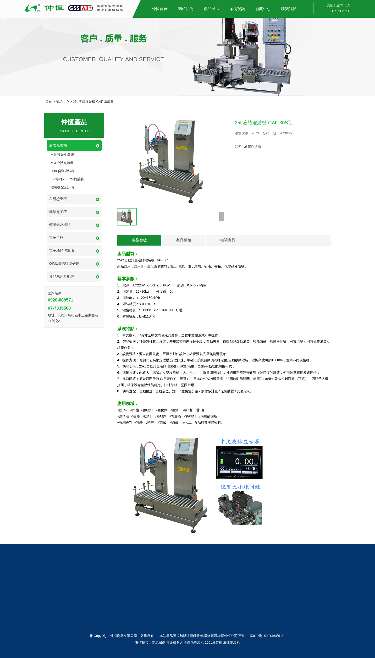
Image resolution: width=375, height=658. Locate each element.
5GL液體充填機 (61, 163)
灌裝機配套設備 (62, 187)
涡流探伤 (158, 642)
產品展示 (211, 9)
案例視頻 (237, 9)
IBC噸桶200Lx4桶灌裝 (67, 179)
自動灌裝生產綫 (62, 155)
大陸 (330, 5)
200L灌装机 (213, 642)
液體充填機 (252, 146)
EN (348, 5)
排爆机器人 (174, 642)
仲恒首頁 (159, 9)
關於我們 (185, 9)
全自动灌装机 (194, 642)
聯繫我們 (289, 9)
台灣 (339, 5)
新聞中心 (263, 9)
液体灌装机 (231, 642)
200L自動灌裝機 (62, 171)
